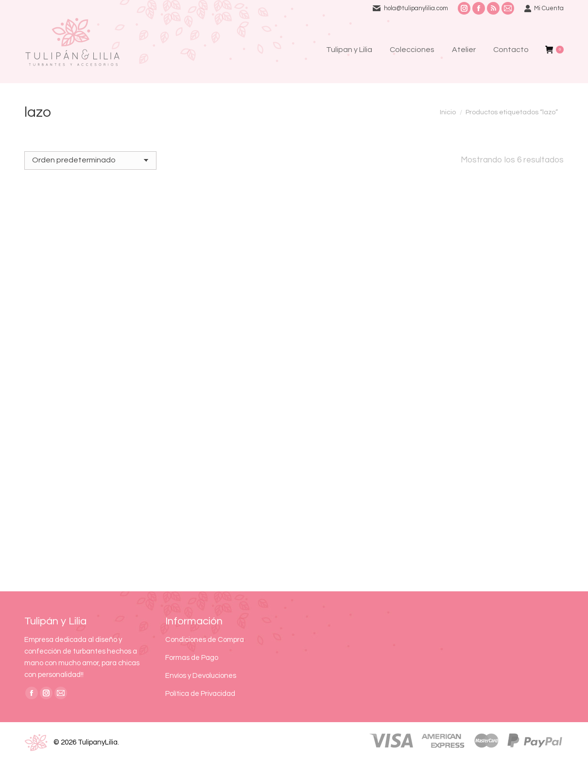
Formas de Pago (191, 657)
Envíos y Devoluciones (200, 675)
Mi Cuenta (544, 8)
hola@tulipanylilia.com (416, 8)
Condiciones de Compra (204, 639)
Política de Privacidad (200, 693)
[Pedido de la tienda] (90, 160)
